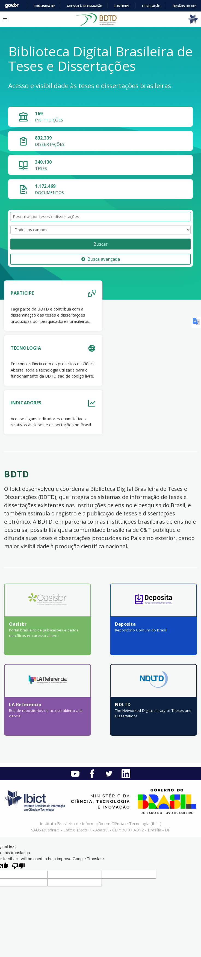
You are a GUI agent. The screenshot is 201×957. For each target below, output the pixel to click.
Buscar (100, 244)
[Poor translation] (18, 866)
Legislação (151, 6)
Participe (122, 6)
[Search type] (100, 229)
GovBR (12, 5)
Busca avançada (100, 259)
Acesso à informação (84, 6)
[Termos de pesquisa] (100, 216)
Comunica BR (44, 6)
